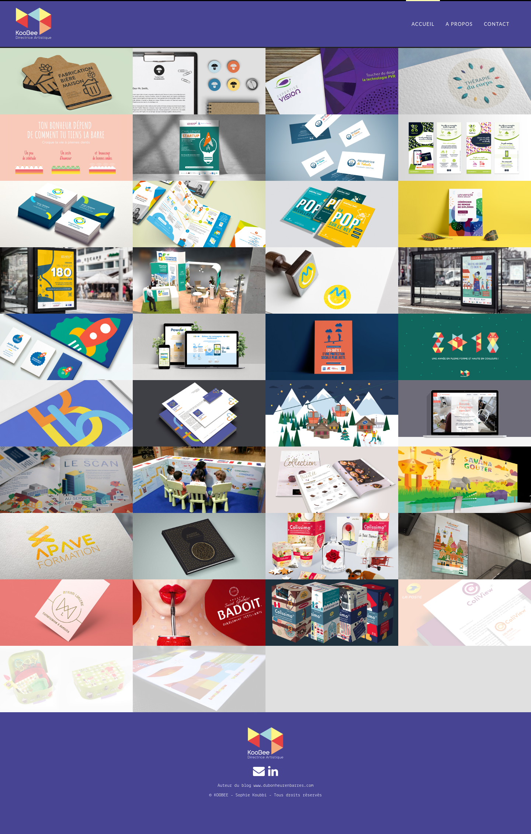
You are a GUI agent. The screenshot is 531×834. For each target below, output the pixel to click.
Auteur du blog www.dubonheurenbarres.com (265, 785)
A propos (459, 24)
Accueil (423, 24)
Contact (497, 24)
